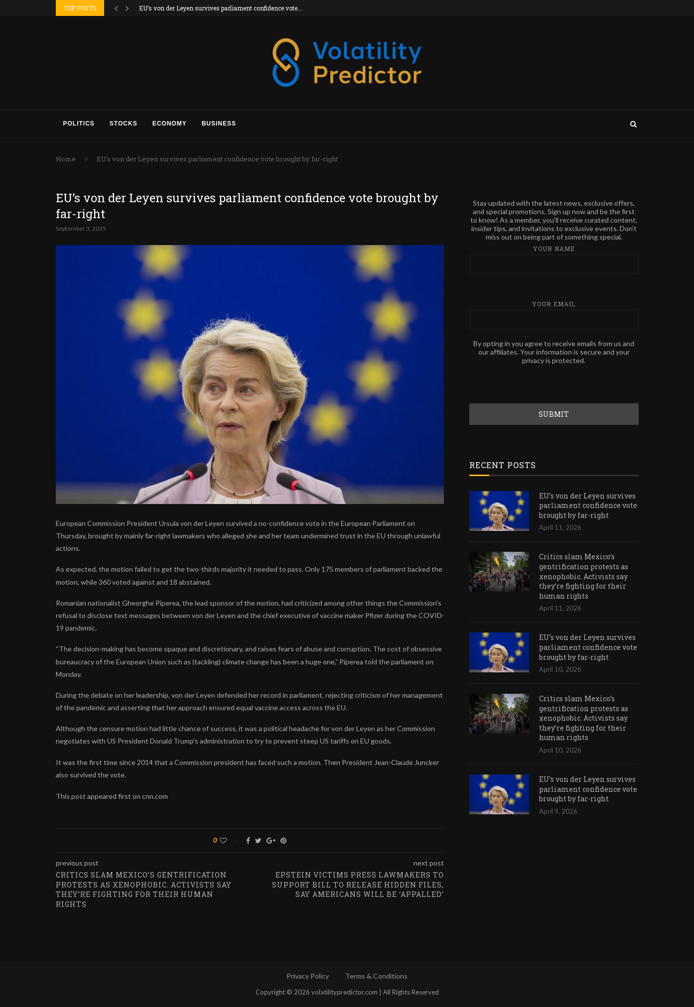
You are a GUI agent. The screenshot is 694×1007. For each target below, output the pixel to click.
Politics (79, 123)
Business (219, 123)
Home (66, 158)
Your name (554, 258)
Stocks (124, 123)
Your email (554, 314)
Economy (169, 123)
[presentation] (545, 383)
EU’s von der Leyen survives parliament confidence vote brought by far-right (588, 505)
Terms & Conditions (376, 976)
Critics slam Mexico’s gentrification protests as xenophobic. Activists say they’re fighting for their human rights (583, 575)
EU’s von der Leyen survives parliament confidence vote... (220, 8)
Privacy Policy (307, 976)
